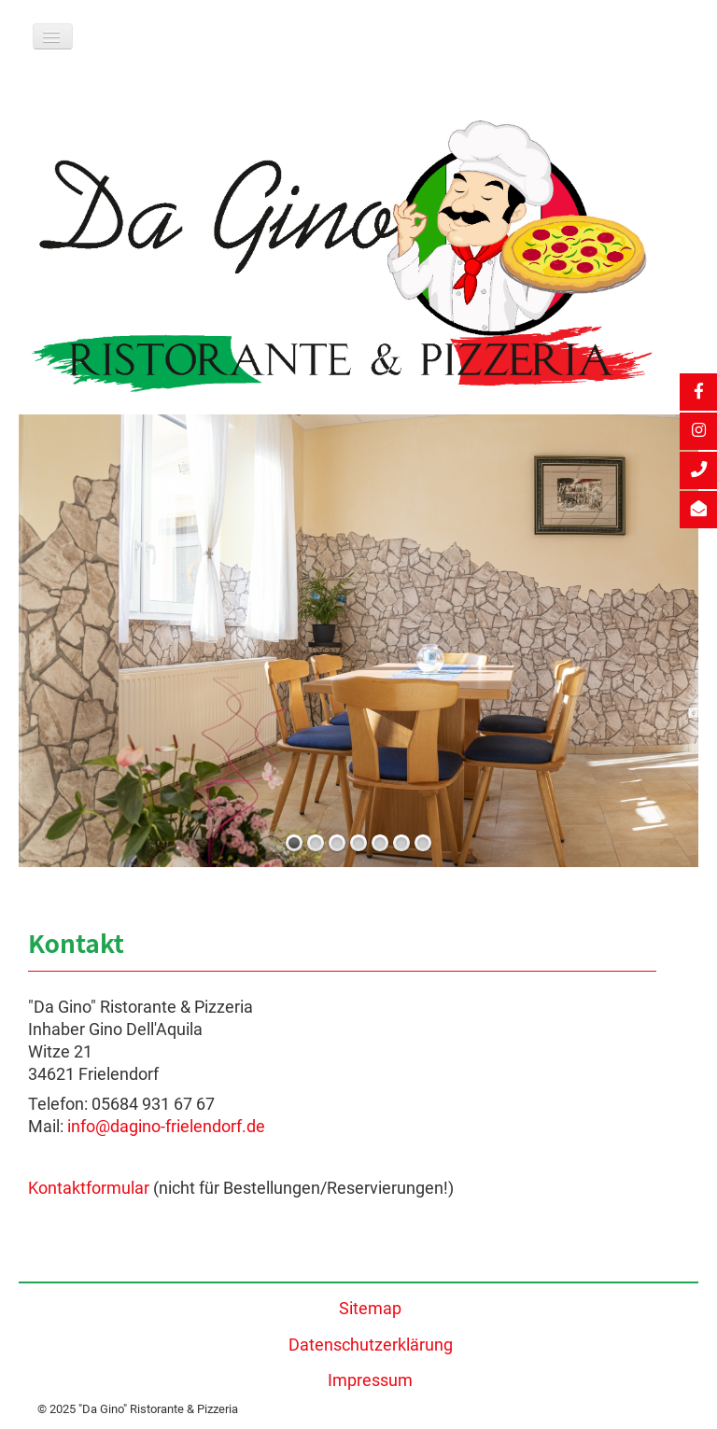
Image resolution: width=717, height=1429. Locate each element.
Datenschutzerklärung (370, 1345)
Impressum (370, 1380)
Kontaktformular (88, 1188)
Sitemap (370, 1308)
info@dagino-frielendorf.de (166, 1126)
